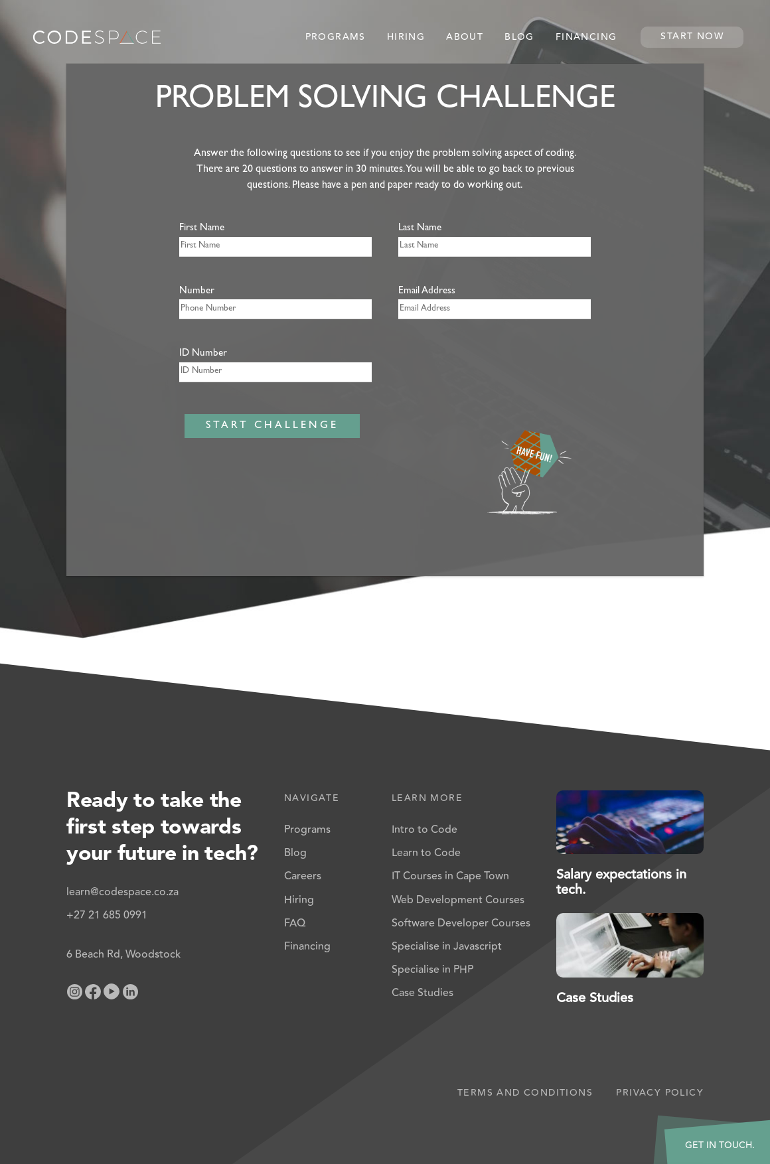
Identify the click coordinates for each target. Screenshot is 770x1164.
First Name (201, 229)
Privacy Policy (660, 1093)
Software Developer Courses (461, 923)
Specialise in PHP (432, 970)
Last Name (419, 229)
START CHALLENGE (272, 426)
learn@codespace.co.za (122, 892)
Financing (586, 37)
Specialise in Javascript (447, 946)
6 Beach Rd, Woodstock (123, 954)
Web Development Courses (458, 900)
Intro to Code (424, 829)
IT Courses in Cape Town (450, 876)
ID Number (203, 354)
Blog (519, 37)
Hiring (406, 37)
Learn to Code (426, 853)
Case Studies (422, 993)
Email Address (426, 292)
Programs (335, 37)
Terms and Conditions (525, 1093)
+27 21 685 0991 (106, 915)
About (464, 37)
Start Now (692, 36)
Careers (302, 876)
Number (196, 292)
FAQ (294, 923)
